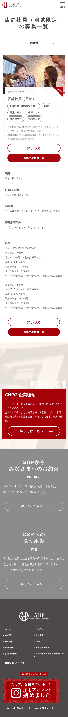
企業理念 (9, 635)
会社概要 (39, 635)
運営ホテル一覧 (42, 647)
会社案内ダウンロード (15, 663)
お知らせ (39, 629)
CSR (38, 641)
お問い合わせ (11, 653)
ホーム (8, 629)
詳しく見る (34, 149)
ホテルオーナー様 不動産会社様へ (49, 655)
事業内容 (9, 641)
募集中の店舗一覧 (34, 159)
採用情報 (9, 647)
